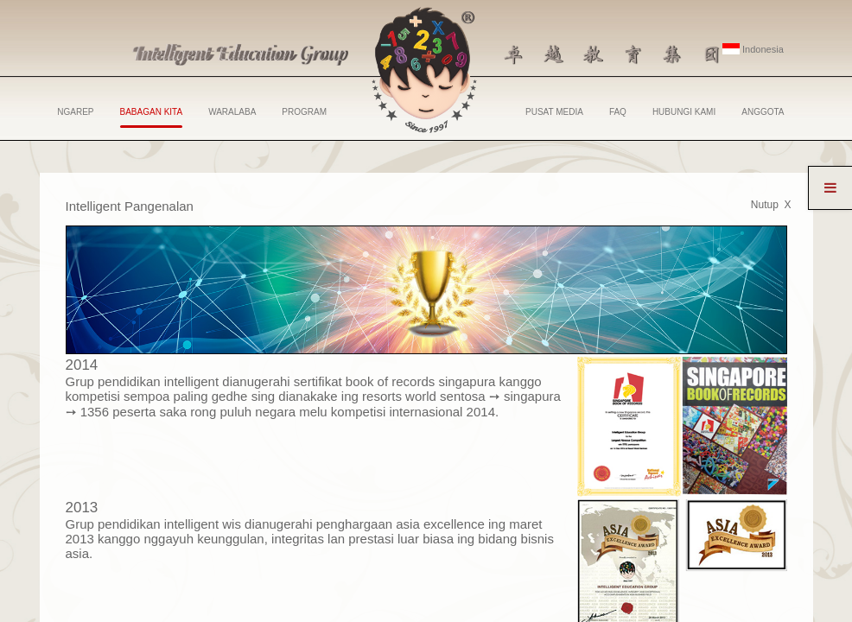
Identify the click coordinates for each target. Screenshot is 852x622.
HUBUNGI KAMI (683, 112)
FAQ (617, 112)
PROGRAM (304, 112)
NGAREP (75, 112)
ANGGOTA (762, 112)
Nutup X (771, 205)
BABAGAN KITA (151, 117)
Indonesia (753, 49)
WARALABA (232, 112)
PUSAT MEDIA (554, 112)
